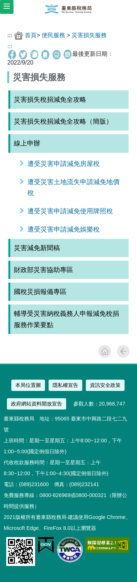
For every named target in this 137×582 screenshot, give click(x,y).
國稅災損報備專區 (40, 291)
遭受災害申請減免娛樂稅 (63, 229)
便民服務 (53, 35)
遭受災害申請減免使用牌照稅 (70, 211)
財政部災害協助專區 (43, 269)
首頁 (31, 35)
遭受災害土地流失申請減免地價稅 (73, 187)
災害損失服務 (89, 35)
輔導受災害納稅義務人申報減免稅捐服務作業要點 (66, 319)
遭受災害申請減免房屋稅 (63, 163)
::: (9, 35)
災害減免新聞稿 (37, 248)
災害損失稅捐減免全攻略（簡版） (63, 121)
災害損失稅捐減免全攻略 (50, 99)
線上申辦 (27, 143)
